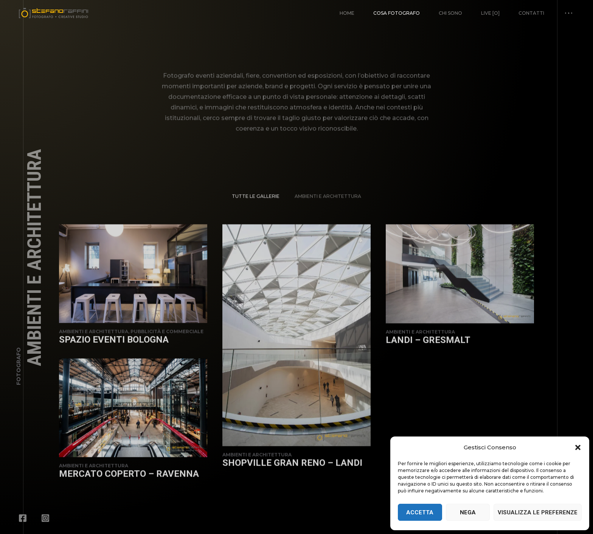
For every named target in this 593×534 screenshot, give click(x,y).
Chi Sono (450, 13)
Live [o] (490, 13)
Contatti (531, 13)
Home (347, 13)
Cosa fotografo (396, 13)
